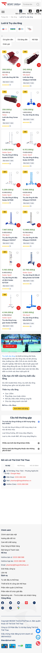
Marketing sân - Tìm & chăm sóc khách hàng (18, 595)
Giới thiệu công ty (8, 569)
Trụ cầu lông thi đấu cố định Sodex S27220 (9, 280)
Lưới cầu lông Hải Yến (10, 77)
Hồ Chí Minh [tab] (34, 465)
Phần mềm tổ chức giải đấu (11, 591)
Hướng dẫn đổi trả (8, 538)
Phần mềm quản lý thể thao (12, 587)
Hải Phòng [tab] (21, 465)
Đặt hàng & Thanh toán (10, 550)
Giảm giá (6, 44)
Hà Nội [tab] (7, 465)
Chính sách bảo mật (9, 534)
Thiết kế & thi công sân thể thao (13, 584)
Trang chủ (4, 17)
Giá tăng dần (23, 39)
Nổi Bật (35, 39)
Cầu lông (14, 17)
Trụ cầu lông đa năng (31, 115)
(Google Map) (15, 473)
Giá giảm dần (8, 39)
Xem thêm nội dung (21, 409)
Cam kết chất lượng (8, 542)
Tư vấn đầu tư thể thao (10, 580)
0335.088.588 (20, 477)
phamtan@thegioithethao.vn (20, 480)
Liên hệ (4, 573)
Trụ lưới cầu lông (8, 356)
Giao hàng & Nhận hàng (10, 546)
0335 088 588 (18, 557)
